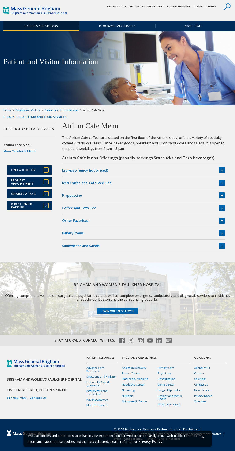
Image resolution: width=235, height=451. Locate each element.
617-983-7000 (16, 398)
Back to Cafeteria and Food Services (36, 117)
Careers (211, 6)
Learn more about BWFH (118, 311)
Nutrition (127, 396)
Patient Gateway (178, 6)
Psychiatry (164, 373)
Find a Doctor (116, 6)
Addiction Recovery (134, 368)
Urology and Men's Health (170, 397)
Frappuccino (72, 195)
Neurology (128, 390)
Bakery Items (73, 233)
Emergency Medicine (135, 379)
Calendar (200, 379)
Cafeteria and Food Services (61, 110)
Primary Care (166, 368)
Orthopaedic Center (134, 401)
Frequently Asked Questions (97, 383)
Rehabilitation (166, 379)
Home (7, 110)
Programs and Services (117, 26)
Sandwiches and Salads (81, 245)
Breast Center (131, 373)
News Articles (202, 390)
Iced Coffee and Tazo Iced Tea (86, 183)
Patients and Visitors (41, 26)
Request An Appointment (147, 6)
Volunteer (200, 401)
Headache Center (133, 384)
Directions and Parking (100, 376)
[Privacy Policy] (150, 441)
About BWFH (193, 26)
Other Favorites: (75, 220)
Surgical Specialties (170, 390)
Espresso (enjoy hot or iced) (85, 170)
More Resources (97, 405)
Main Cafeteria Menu (19, 151)
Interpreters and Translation (97, 392)
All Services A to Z (169, 404)
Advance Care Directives (95, 369)
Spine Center (166, 384)
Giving (198, 6)
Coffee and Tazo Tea (79, 208)
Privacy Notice (203, 396)
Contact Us (38, 398)
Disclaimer (191, 429)
